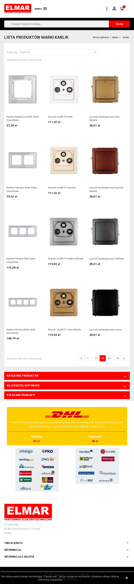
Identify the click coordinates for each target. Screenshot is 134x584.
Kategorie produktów (23, 375)
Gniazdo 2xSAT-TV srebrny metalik (65, 258)
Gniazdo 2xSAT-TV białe (60, 117)
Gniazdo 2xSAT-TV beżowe (62, 187)
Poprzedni (81, 358)
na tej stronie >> (72, 579)
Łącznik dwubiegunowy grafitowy (107, 258)
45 (117, 358)
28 (102, 358)
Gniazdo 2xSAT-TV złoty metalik (64, 329)
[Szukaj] (67, 23)
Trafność (58, 52)
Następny (124, 358)
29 (109, 358)
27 (96, 358)
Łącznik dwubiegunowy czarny (106, 329)
